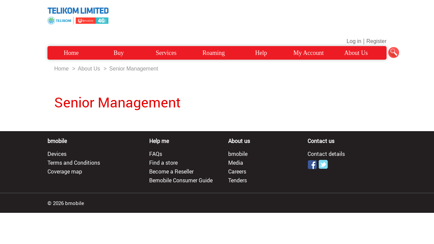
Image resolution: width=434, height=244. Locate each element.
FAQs (155, 154)
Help (261, 52)
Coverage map (64, 171)
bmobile (238, 154)
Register (376, 41)
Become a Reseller (171, 171)
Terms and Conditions (73, 162)
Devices (56, 154)
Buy (119, 52)
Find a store (163, 162)
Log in (354, 41)
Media (235, 162)
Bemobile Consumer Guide (181, 180)
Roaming (213, 52)
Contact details (326, 154)
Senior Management (133, 69)
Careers (237, 171)
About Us (356, 52)
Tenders (237, 180)
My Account (308, 52)
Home (71, 52)
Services (166, 52)
